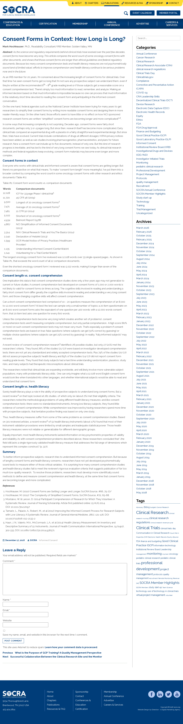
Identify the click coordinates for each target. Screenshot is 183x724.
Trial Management (146, 209)
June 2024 (141, 266)
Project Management (147, 174)
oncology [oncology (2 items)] (173, 554)
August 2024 (143, 259)
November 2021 (145, 364)
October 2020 (143, 414)
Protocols (141, 178)
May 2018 (141, 492)
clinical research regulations (151, 69)
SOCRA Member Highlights (151, 193)
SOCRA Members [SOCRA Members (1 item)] (142, 587)
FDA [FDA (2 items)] (138, 541)
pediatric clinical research (149, 166)
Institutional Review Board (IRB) (153, 147)
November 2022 (145, 329)
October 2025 (143, 235)
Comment (9, 561)
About (78, 3)
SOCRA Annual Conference (150, 190)
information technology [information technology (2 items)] (165, 545)
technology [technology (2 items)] (141, 591)
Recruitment (143, 186)
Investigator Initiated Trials (150, 158)
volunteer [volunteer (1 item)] (169, 595)
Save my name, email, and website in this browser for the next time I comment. (45, 634)
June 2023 (141, 301)
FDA (138, 123)
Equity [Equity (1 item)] (169, 537)
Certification (81, 709)
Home (50, 691)
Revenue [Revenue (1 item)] (176, 578)
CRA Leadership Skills (148, 96)
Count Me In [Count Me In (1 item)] (174, 533)
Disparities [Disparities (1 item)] (140, 537)
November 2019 (145, 449)
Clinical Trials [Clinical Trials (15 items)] (148, 527)
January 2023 (143, 321)
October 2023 (143, 290)
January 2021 (143, 403)
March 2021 (142, 395)
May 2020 (141, 426)
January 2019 (143, 476)
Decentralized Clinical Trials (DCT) (154, 100)
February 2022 (144, 356)
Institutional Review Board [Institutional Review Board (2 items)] (148, 549)
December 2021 (145, 360)
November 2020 (145, 410)
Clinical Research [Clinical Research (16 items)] (152, 512)
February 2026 (144, 231)
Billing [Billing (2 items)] (147, 507)
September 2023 (145, 294)
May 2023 (141, 305)
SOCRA (33, 540)
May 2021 (141, 387)
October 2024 (143, 251)
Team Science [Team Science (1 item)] (167, 587)
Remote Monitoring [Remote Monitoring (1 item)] (165, 578)
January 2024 (143, 282)
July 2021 (141, 379)
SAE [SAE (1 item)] (137, 583)
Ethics (139, 119)
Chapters (93, 3)
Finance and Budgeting (148, 131)
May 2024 (141, 270)
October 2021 (143, 368)
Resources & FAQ (134, 3)
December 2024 (145, 243)
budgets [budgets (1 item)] (153, 507)
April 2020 (141, 430)
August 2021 (142, 375)
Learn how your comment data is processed (71, 647)
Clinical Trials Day (145, 73)
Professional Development (150, 170)
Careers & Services (113, 704)
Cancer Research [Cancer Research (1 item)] (163, 507)
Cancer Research (145, 57)
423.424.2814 (9, 709)
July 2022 (141, 340)
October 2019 (143, 453)
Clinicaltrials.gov (144, 77)
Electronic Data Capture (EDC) (152, 108)
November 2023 (145, 286)
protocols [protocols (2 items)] (158, 574)
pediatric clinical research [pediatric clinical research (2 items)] (148, 558)
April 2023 (141, 309)
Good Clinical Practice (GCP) (151, 135)
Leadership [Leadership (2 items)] (166, 549)
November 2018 (145, 484)
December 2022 (145, 325)
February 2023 (144, 317)
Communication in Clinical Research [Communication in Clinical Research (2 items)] (152, 533)
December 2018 (145, 480)
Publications (112, 3)
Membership (110, 691)
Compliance (142, 80)
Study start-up (144, 197)
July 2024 (141, 262)
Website (7, 620)
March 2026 (142, 227)
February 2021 (143, 399)
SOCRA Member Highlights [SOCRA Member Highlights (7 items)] (159, 583)
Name (7, 599)
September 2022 (145, 336)
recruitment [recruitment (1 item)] (153, 578)
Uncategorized (144, 213)
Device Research (145, 104)
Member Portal (168, 13)
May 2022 (141, 344)
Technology (142, 201)
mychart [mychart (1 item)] (165, 554)
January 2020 (143, 441)
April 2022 (141, 348)
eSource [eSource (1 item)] (175, 537)
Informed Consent (48, 540)
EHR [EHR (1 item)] (145, 537)
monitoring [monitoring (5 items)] (154, 553)
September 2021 (145, 371)
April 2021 (141, 391)
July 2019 (141, 461)
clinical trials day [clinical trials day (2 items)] (168, 528)
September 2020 (145, 418)
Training (140, 205)
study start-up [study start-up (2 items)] (155, 587)
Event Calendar (142, 13)
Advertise (109, 700)
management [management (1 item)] (141, 554)
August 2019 (142, 457)
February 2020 (144, 438)
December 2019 (145, 445)
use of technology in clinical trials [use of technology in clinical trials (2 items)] (163, 591)
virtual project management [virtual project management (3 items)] (150, 595)
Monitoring (142, 162)
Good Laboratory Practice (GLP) (153, 139)
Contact (174, 3)
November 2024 (145, 247)
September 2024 (145, 255)
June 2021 (141, 383)
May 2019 (141, 469)
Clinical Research (145, 61)
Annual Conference (146, 53)
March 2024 (142, 278)
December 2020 (145, 406)
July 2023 (141, 297)
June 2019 (141, 465)
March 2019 (142, 473)
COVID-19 (141, 92)
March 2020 (142, 434)
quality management (147, 182)
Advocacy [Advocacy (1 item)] (139, 507)
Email (6, 610)
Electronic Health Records (150, 112)
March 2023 (142, 313)
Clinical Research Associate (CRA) (154, 65)
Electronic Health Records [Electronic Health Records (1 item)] (157, 537)
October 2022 (143, 332)
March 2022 (142, 352)
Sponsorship (156, 3)
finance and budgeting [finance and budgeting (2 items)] (151, 541)
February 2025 (144, 239)
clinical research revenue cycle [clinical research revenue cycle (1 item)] (162, 523)
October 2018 (143, 488)
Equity (139, 116)
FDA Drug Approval (146, 127)
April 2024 (141, 274)
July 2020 (141, 422)
